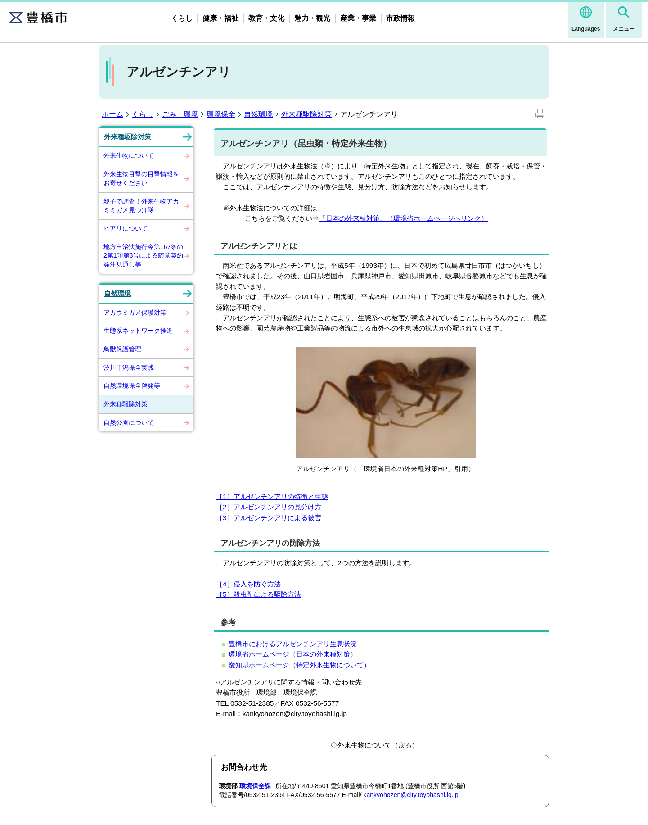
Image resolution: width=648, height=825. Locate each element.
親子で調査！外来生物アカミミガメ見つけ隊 (141, 206)
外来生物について (129, 155)
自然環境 (258, 114)
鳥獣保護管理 (122, 349)
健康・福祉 (220, 18)
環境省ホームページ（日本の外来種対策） (293, 654)
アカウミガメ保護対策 (135, 312)
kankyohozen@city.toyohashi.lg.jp (410, 794)
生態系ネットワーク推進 (138, 330)
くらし (182, 18)
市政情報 (400, 18)
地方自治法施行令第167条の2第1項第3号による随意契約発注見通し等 (144, 255)
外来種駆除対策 (306, 114)
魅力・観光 (312, 18)
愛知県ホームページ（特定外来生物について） (299, 665)
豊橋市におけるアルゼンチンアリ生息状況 (293, 644)
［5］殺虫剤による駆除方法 (258, 594)
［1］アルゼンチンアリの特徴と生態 (272, 496)
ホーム (112, 114)
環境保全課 (255, 785)
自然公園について (129, 422)
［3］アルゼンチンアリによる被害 (268, 517)
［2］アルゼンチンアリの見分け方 (268, 507)
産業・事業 (358, 18)
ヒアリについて (126, 228)
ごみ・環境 (180, 114)
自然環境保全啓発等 (132, 385)
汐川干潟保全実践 (129, 367)
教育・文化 (266, 18)
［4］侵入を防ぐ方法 (248, 584)
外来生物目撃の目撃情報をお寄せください (141, 178)
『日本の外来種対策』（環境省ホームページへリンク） (403, 218)
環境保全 (221, 114)
